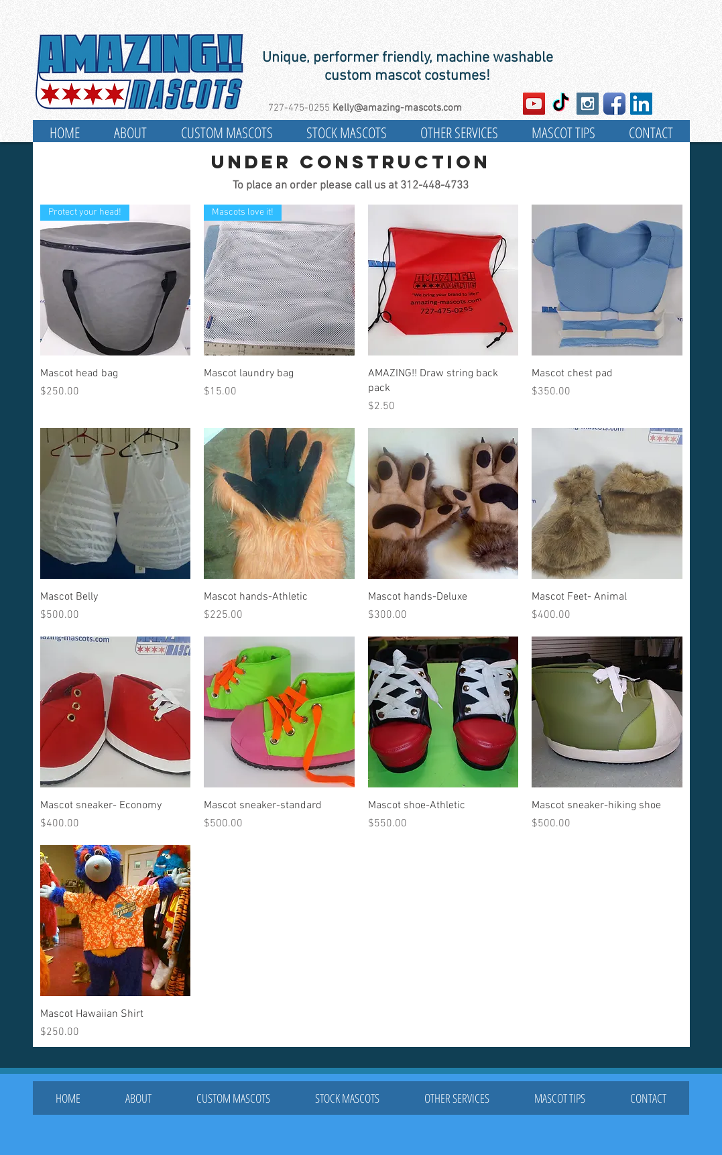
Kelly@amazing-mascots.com (397, 108)
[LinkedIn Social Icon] (641, 104)
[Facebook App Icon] (614, 104)
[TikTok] (561, 104)
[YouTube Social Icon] (534, 104)
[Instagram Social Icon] (588, 104)
